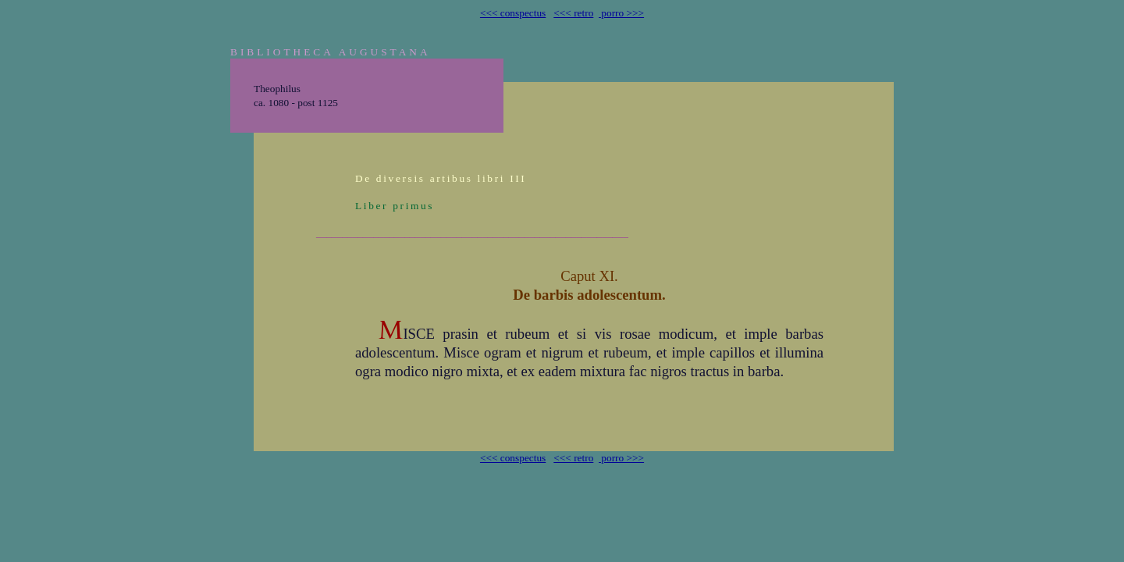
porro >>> (621, 13)
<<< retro (573, 13)
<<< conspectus (513, 13)
